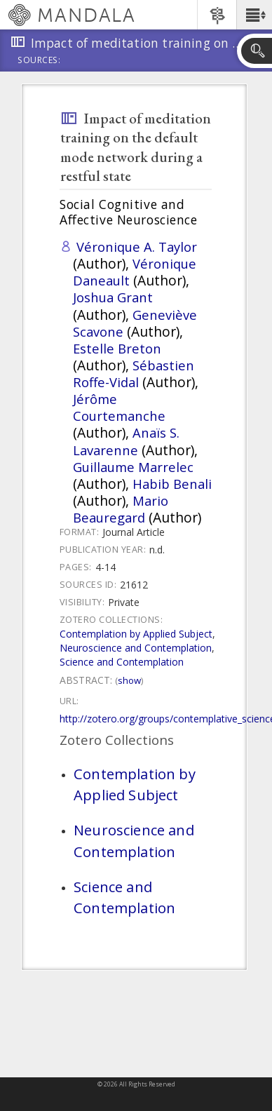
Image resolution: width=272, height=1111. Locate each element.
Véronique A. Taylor (136, 246)
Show (129, 680)
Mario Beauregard (120, 509)
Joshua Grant (113, 297)
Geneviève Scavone (135, 323)
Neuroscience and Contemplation (136, 647)
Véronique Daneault (134, 272)
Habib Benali (172, 483)
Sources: (39, 61)
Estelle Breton (117, 348)
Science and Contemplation (122, 661)
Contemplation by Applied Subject (136, 633)
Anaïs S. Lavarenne (126, 441)
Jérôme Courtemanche (119, 407)
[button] (254, 14)
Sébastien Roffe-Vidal (133, 373)
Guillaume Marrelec (133, 467)
